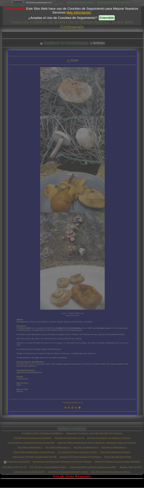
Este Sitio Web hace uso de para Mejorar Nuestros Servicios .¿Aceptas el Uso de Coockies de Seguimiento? (82, 13)
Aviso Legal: (15, 8)
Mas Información (78, 12)
